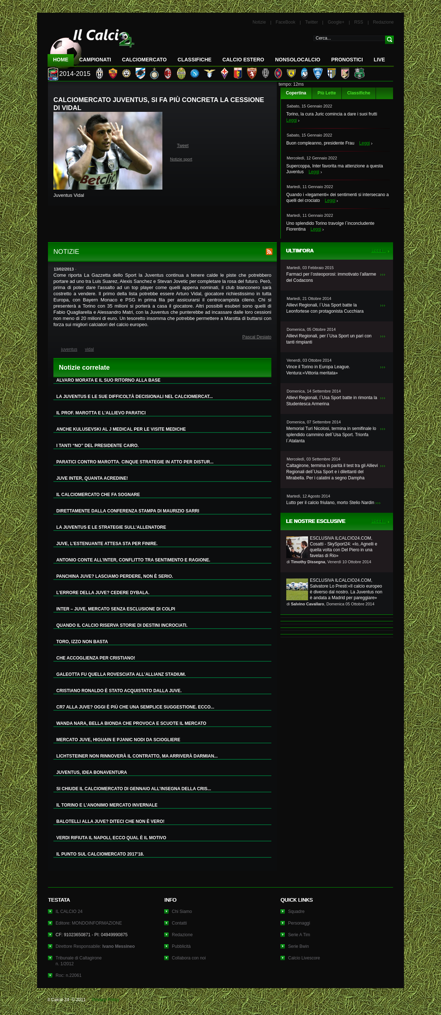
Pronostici (347, 59)
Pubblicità (181, 946)
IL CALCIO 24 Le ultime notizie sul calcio (91, 46)
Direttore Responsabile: (95, 946)
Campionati (95, 59)
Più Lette (326, 93)
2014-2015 (74, 73)
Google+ (336, 22)
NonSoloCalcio (297, 59)
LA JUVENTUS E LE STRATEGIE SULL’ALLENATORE (111, 527)
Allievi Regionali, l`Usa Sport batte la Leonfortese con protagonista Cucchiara (325, 308)
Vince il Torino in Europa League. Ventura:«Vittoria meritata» (318, 369)
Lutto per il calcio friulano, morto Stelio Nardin (330, 502)
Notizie (259, 22)
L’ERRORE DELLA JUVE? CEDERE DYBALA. (102, 592)
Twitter (311, 22)
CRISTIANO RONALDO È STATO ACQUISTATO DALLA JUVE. (119, 690)
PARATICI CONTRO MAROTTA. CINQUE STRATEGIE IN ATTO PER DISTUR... (135, 461)
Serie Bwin (298, 946)
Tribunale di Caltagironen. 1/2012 (79, 960)
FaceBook (285, 22)
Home (60, 59)
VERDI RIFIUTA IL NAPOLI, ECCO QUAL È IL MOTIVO (111, 837)
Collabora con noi (189, 958)
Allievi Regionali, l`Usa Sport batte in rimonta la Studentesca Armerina (331, 400)
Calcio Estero (243, 59)
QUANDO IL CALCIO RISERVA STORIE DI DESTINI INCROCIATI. (121, 625)
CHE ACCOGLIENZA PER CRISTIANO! (95, 658)
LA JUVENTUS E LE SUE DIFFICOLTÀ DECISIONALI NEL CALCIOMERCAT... (134, 396)
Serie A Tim (299, 934)
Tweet (183, 145)
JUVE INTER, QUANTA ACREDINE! (92, 478)
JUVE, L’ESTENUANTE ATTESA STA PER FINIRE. (107, 543)
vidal (89, 349)
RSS (358, 22)
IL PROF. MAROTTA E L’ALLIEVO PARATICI (101, 412)
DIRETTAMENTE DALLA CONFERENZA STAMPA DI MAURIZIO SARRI (127, 510)
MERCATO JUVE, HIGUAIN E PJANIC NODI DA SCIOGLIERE (118, 739)
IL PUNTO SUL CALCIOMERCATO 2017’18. (100, 854)
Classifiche (358, 93)
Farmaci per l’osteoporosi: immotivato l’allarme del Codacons (331, 277)
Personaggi (299, 923)
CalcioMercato (144, 59)
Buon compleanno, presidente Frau (320, 143)
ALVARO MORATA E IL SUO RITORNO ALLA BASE (108, 380)
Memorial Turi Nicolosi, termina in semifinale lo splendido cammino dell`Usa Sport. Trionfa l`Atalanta (331, 434)
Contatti (179, 923)
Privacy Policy (105, 999)
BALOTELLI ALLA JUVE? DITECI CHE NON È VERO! (110, 821)
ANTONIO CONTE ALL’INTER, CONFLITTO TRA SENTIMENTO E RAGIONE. (133, 560)
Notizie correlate (84, 367)
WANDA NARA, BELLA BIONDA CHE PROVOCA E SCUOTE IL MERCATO (131, 723)
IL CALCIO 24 (69, 911)
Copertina (296, 93)
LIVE (379, 59)
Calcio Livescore (304, 958)
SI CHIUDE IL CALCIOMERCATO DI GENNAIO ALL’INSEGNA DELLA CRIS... (133, 788)
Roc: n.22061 (68, 975)
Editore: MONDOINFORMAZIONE (89, 923)
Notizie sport (181, 159)
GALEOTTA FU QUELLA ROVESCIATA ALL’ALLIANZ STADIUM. (121, 674)
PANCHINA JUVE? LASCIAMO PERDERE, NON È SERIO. (114, 576)
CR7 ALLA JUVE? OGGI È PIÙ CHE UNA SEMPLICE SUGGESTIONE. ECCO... (135, 707)
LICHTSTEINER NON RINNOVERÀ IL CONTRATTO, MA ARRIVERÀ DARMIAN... (137, 756)
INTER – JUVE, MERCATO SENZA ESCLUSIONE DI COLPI (115, 609)
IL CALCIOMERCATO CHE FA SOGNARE (98, 494)
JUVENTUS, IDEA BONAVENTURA (91, 772)
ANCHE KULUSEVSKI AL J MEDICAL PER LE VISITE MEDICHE (121, 429)
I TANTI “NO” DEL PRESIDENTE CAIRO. (97, 445)
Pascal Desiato (256, 337)
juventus (69, 349)
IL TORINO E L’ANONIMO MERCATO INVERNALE (106, 805)
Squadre (296, 911)
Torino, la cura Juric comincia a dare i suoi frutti (331, 114)
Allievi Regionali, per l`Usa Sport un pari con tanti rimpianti (329, 339)
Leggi (291, 120)
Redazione (383, 22)
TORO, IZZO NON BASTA (82, 641)
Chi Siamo (182, 911)
